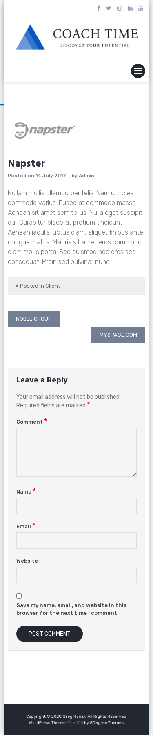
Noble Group (34, 319)
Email (25, 526)
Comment (31, 422)
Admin (86, 176)
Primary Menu (138, 72)
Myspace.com (118, 335)
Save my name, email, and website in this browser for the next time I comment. (71, 609)
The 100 (76, 722)
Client (52, 286)
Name (26, 492)
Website (27, 561)
